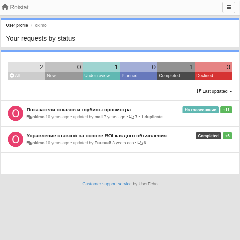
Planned (130, 75)
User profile (17, 25)
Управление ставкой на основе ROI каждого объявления (97, 135)
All (15, 75)
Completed (169, 75)
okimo (38, 117)
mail (98, 117)
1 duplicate (152, 117)
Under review (97, 75)
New (51, 75)
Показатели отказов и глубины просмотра (79, 109)
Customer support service (107, 183)
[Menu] (228, 7)
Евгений (102, 143)
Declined (204, 75)
